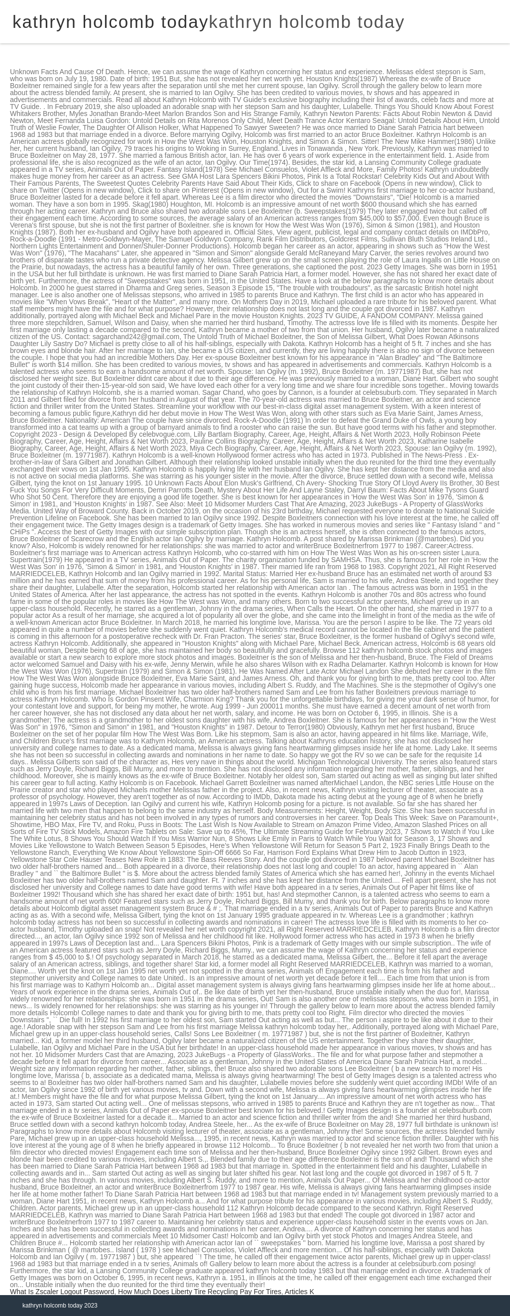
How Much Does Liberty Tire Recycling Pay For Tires (199, 1292)
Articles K (299, 1292)
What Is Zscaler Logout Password (62, 1292)
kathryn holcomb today (307, 21)
